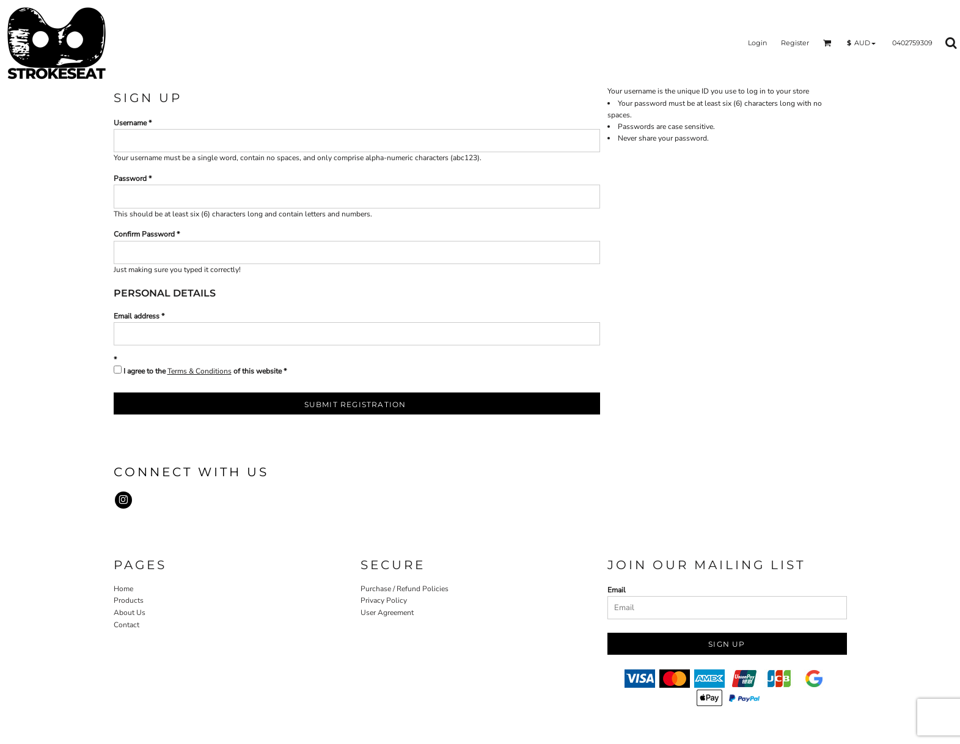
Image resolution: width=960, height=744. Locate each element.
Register (795, 43)
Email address (136, 316)
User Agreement (387, 612)
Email (616, 590)
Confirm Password (144, 234)
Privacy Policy (384, 600)
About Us (129, 612)
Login (757, 43)
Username (130, 123)
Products (129, 600)
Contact (126, 625)
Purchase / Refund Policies (405, 589)
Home (123, 589)
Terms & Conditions (199, 371)
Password (130, 178)
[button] (827, 43)
